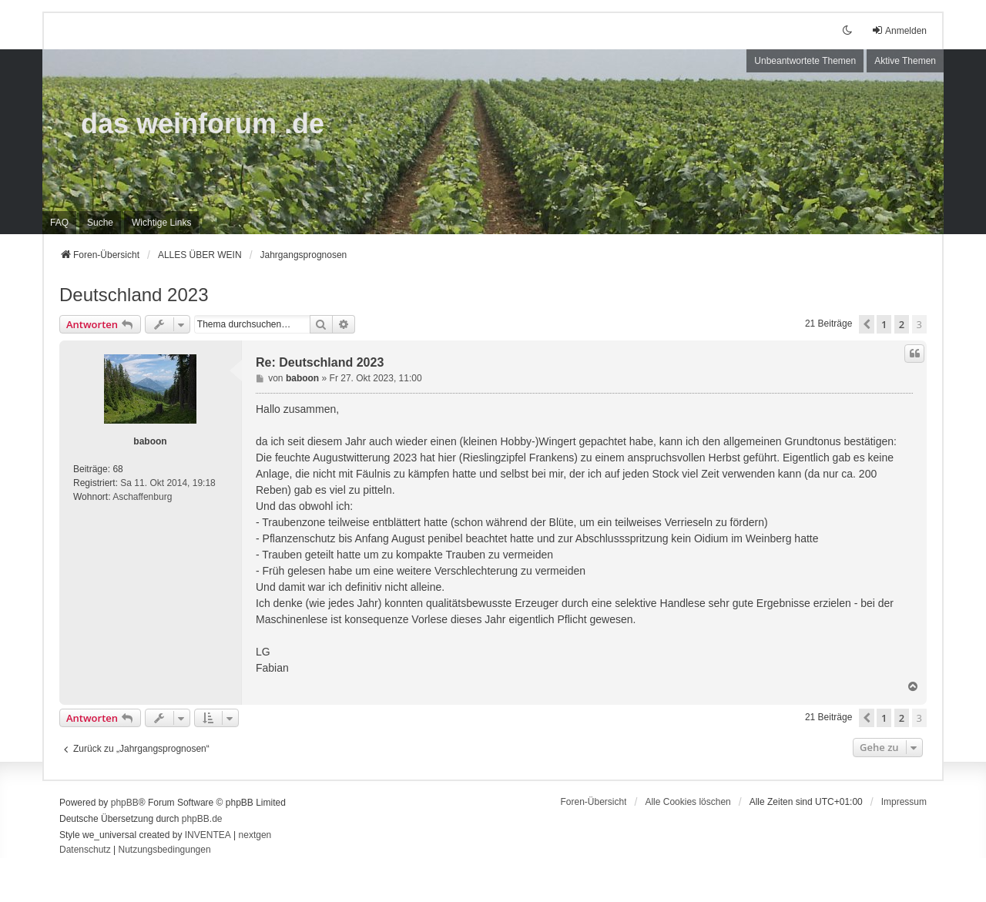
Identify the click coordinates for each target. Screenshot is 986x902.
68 (117, 469)
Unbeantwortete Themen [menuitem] (805, 60)
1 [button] (884, 324)
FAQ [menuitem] (59, 222)
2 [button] (901, 324)
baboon (149, 441)
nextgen (255, 835)
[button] (866, 324)
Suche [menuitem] (100, 222)
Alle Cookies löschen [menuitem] (687, 801)
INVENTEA (208, 835)
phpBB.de (202, 818)
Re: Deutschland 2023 (320, 362)
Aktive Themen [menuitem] (905, 60)
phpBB (125, 802)
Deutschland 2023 (133, 294)
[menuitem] (161, 222)
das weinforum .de (202, 123)
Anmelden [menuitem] (899, 30)
